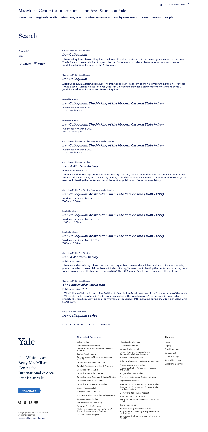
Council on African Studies (89, 371)
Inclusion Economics (129, 347)
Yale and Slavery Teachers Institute (135, 410)
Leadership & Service (174, 365)
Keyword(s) (23, 52)
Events (156, 18)
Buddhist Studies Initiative (88, 347)
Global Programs (71, 18)
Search (30, 65)
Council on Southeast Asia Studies (92, 386)
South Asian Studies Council (132, 398)
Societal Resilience (173, 361)
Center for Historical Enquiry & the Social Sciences (95, 351)
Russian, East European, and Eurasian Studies (139, 386)
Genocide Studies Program (89, 408)
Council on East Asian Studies (90, 375)
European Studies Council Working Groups (96, 397)
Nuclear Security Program (131, 359)
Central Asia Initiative (86, 355)
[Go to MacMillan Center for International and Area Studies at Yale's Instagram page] (19, 405)
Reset (47, 65)
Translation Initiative (129, 406)
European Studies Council (88, 393)
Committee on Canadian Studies (91, 364)
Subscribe (34, 392)
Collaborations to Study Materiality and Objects (94, 359)
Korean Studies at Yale (130, 351)
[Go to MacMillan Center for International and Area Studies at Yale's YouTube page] (36, 405)
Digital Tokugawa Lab (87, 389)
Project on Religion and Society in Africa (138, 378)
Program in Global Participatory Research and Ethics (138, 370)
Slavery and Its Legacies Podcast (134, 394)
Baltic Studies (83, 343)
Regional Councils (46, 18)
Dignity (168, 347)
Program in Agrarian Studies (132, 366)
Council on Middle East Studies (90, 382)
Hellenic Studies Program (88, 416)
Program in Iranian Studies (131, 375)
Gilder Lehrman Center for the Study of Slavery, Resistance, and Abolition (94, 411)
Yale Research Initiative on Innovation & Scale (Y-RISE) (140, 418)
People (169, 18)
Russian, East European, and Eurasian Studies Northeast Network (139, 389)
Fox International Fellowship (89, 404)
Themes (169, 338)
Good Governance (173, 351)
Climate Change (172, 358)
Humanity (169, 343)
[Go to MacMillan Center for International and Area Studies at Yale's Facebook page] (30, 405)
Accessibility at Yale (27, 421)
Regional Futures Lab (129, 382)
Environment (170, 354)
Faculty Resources (124, 18)
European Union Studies (87, 400)
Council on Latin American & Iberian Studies (96, 378)
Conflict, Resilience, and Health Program (95, 367)
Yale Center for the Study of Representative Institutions (139, 413)
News (145, 18)
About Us (24, 18)
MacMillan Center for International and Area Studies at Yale (86, 10)
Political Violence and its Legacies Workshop (140, 363)
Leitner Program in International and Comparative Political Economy (136, 354)
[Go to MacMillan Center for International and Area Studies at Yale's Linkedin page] (25, 405)
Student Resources (96, 18)
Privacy (41, 421)
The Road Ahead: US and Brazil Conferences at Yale (139, 401)
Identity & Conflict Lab (130, 343)
